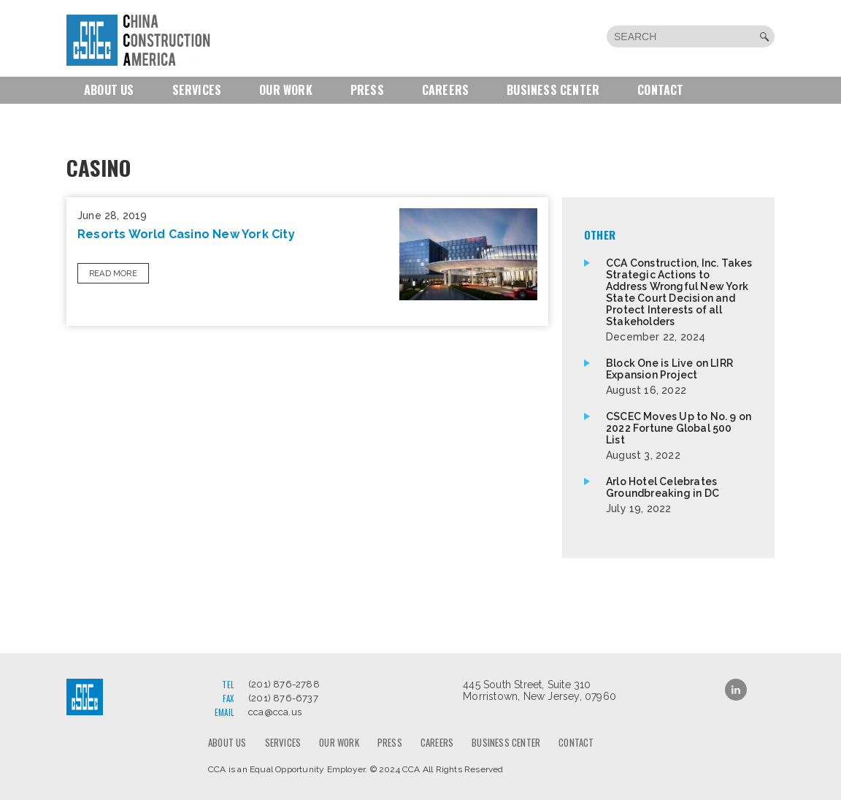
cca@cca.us (275, 711)
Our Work (285, 90)
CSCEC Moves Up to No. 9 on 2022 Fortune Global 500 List (679, 436)
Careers (445, 90)
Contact (660, 90)
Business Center (553, 90)
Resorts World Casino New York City (186, 234)
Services (197, 90)
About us (109, 90)
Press (367, 90)
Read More (113, 273)
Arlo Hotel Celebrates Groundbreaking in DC (679, 495)
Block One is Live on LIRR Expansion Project (679, 376)
